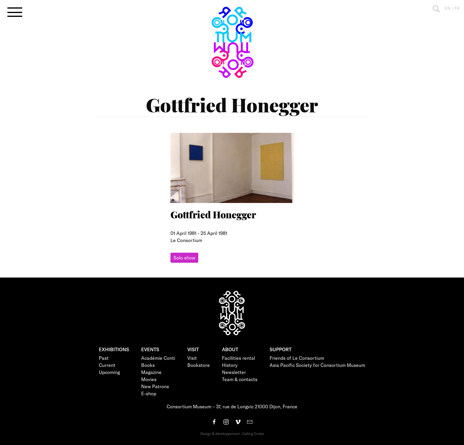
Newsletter (234, 372)
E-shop (148, 393)
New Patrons (155, 386)
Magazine (151, 372)
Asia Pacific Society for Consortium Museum (317, 365)
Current (107, 365)
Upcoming (109, 372)
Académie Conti (158, 358)
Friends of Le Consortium (297, 358)
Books (148, 365)
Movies (149, 379)
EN (447, 8)
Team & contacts (239, 379)
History (230, 365)
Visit (192, 358)
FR (457, 8)
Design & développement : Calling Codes (232, 433)
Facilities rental (238, 358)
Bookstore (198, 365)
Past (104, 358)
